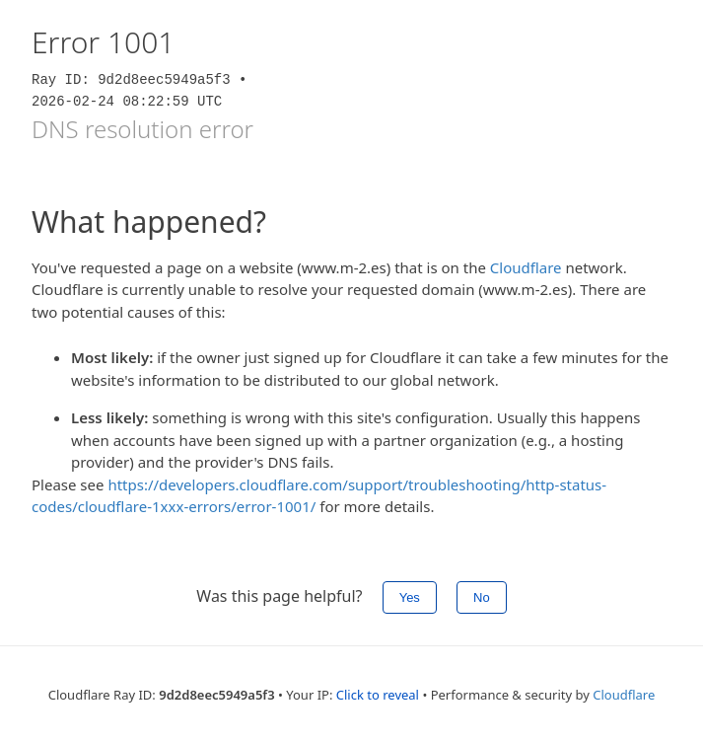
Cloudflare (526, 267)
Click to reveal (377, 695)
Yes (409, 597)
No (481, 597)
